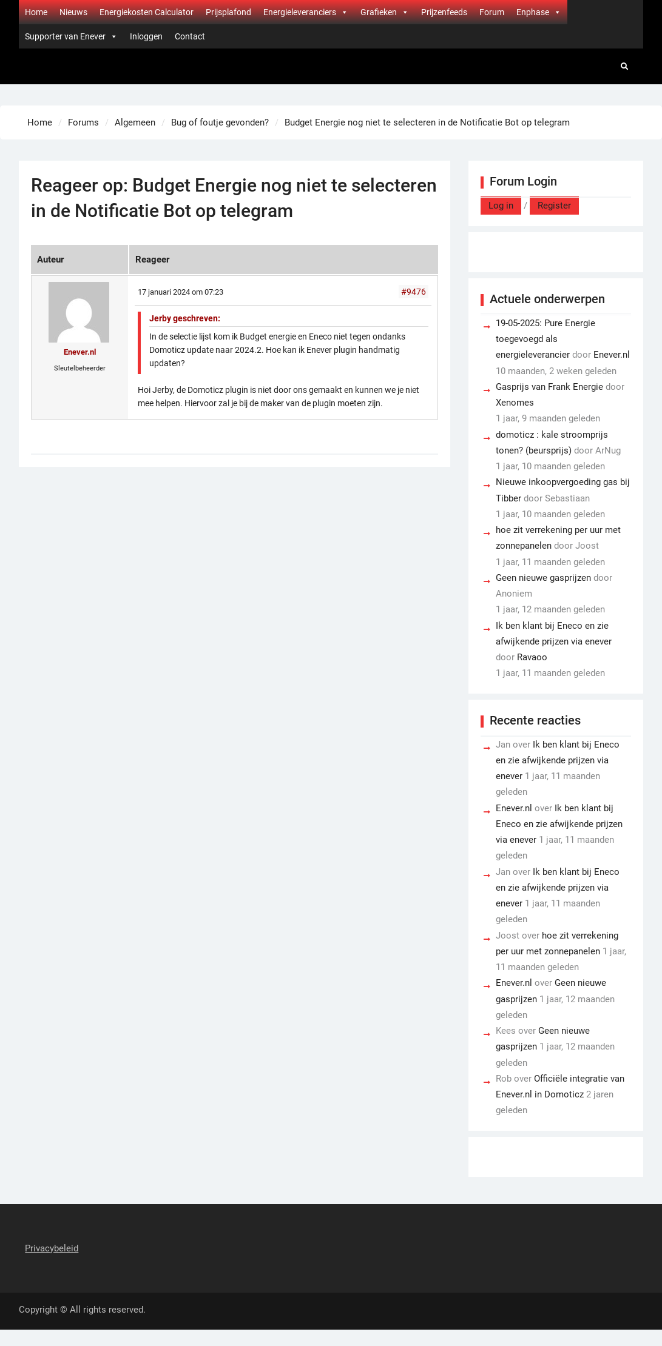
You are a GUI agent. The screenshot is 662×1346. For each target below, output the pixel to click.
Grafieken (384, 12)
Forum (491, 12)
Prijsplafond (228, 12)
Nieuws (73, 12)
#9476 (413, 291)
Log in (500, 205)
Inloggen (146, 36)
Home (36, 12)
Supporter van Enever (71, 36)
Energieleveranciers (305, 12)
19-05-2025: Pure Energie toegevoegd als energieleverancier (545, 339)
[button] (344, 12)
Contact (190, 36)
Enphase (538, 12)
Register (554, 205)
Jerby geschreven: (184, 318)
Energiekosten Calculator (147, 12)
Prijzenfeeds (444, 12)
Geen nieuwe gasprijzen (543, 577)
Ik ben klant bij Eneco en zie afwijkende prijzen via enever (558, 760)
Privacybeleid (51, 1248)
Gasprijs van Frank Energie (549, 386)
